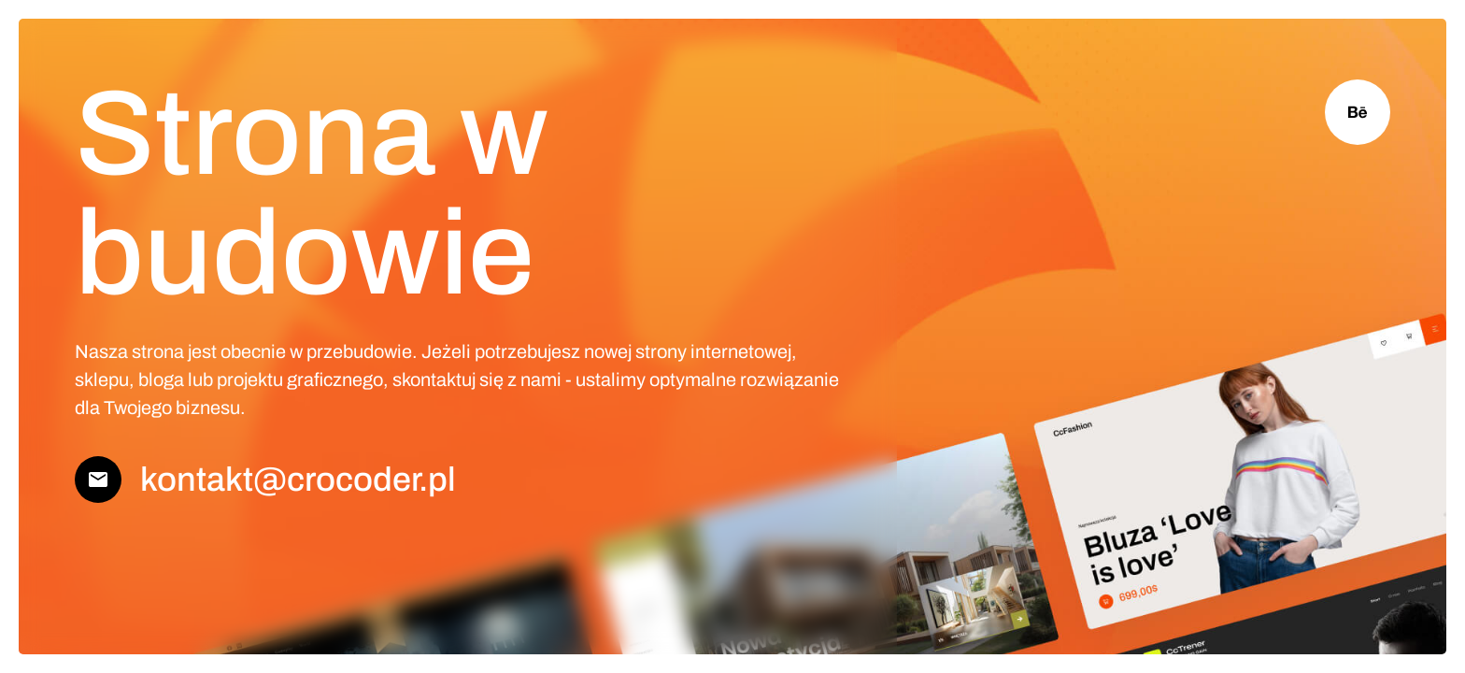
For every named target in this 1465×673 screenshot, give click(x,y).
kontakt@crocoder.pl (298, 479)
